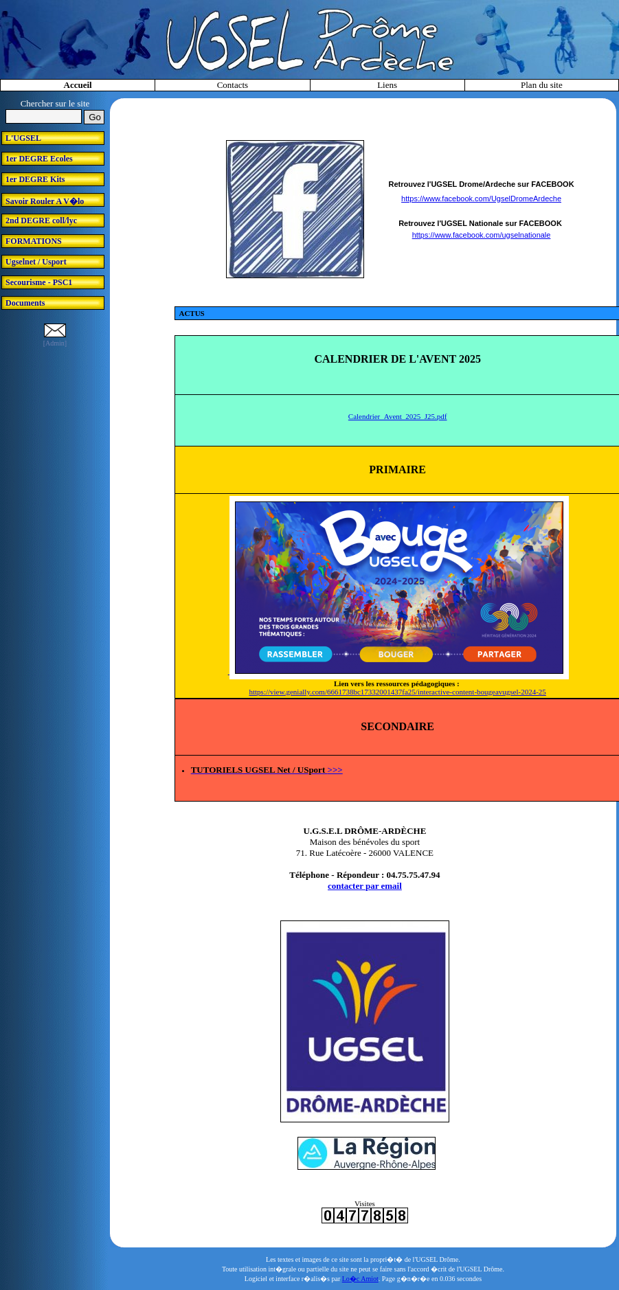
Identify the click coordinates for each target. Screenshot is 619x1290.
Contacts (233, 85)
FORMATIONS (33, 241)
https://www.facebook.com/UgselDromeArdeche (481, 198)
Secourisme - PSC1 (38, 282)
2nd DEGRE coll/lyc (41, 220)
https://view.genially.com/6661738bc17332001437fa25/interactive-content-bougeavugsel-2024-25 (397, 692)
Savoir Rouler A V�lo (44, 201)
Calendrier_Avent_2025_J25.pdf (397, 416)
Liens (387, 85)
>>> (334, 770)
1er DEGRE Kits (35, 179)
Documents (25, 303)
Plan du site (542, 85)
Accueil (78, 85)
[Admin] (55, 343)
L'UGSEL (23, 138)
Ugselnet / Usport (36, 262)
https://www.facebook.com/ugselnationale (481, 235)
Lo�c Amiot (360, 1278)
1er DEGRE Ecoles (39, 158)
